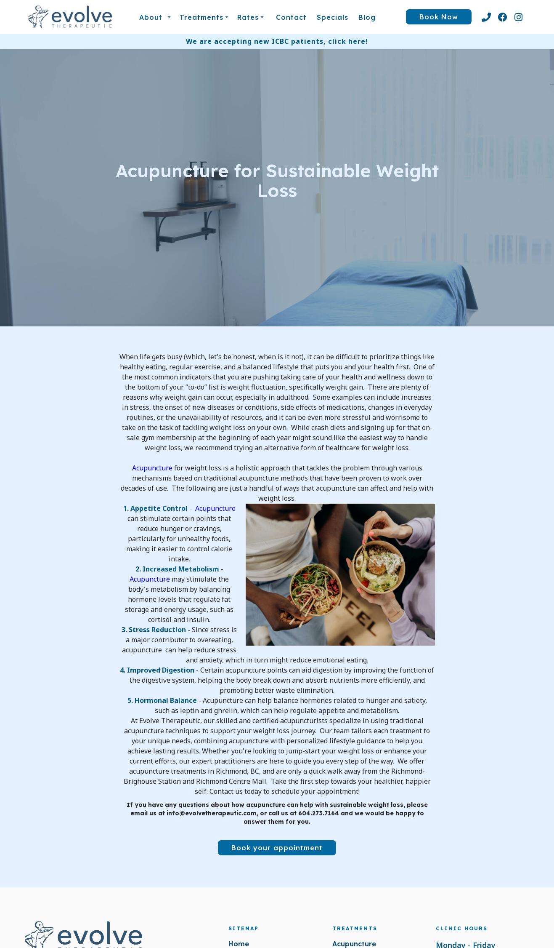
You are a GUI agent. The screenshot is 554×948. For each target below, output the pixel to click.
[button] (154, 16)
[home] (70, 17)
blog (367, 17)
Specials (332, 17)
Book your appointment (277, 848)
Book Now (438, 17)
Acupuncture (152, 468)
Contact (291, 17)
